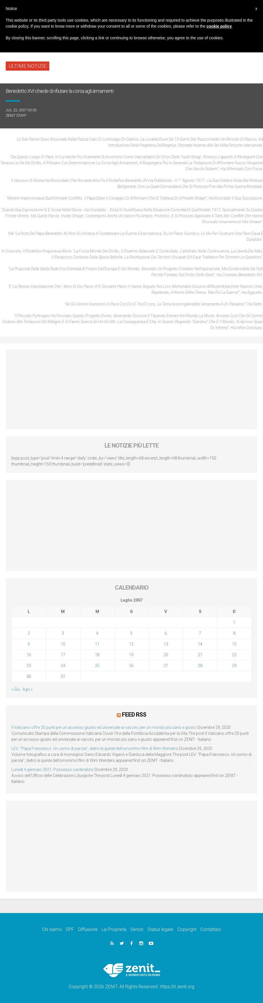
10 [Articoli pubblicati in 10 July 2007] (63, 644)
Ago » (27, 689)
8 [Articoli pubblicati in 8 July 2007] (234, 633)
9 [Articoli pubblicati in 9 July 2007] (29, 644)
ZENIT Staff (16, 115)
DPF (70, 929)
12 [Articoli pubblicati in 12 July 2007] (131, 644)
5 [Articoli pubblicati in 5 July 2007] (131, 633)
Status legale (160, 929)
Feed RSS (134, 714)
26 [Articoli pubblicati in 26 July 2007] (131, 665)
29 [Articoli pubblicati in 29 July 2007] (234, 665)
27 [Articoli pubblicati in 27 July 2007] (166, 665)
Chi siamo (52, 929)
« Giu (15, 689)
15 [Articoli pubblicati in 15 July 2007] (234, 644)
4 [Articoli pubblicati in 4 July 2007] (97, 633)
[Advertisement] (131, 389)
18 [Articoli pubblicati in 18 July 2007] (97, 655)
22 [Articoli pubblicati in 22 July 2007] (234, 655)
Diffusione (88, 929)
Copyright (186, 929)
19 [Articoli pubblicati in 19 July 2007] (131, 655)
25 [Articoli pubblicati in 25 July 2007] (97, 665)
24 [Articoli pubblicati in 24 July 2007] (63, 665)
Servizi (136, 929)
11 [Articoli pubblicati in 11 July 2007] (97, 644)
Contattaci (210, 929)
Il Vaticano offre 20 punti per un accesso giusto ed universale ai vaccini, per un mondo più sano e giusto (104, 727)
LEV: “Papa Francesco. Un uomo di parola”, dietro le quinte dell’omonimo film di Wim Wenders (94, 748)
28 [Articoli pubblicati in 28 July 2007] (200, 665)
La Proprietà (114, 929)
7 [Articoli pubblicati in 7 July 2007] (200, 633)
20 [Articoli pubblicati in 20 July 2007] (166, 655)
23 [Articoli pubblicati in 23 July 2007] (28, 665)
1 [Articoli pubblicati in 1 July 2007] (234, 622)
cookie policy (219, 26)
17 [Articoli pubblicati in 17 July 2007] (63, 655)
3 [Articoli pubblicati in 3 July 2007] (63, 633)
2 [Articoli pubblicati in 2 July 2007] (29, 633)
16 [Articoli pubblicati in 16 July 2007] (28, 655)
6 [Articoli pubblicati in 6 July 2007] (166, 633)
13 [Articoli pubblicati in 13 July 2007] (166, 644)
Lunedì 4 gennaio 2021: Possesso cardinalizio (52, 769)
